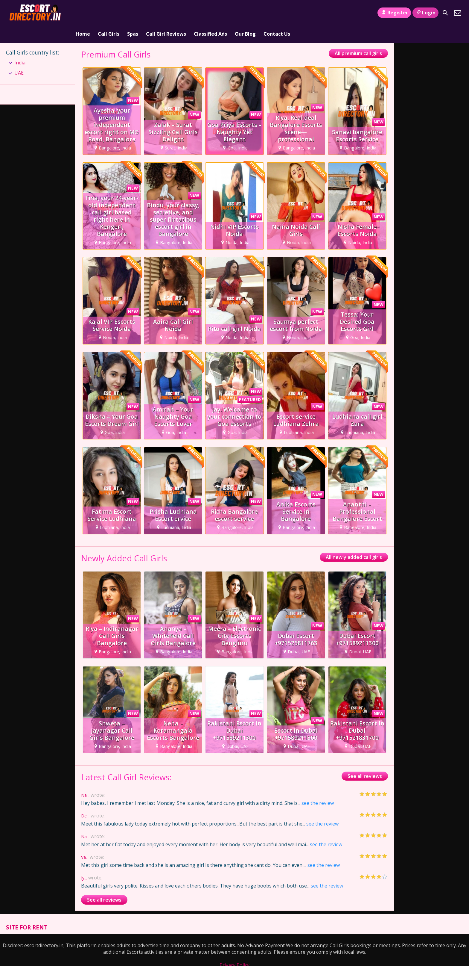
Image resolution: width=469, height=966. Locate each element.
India (19, 45)
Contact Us (277, 13)
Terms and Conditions (234, 954)
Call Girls (108, 13)
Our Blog (245, 13)
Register (394, 12)
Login (425, 12)
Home (83, 13)
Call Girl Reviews (166, 13)
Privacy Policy (234, 948)
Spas (132, 13)
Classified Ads (210, 13)
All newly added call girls (354, 540)
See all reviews (365, 759)
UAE (19, 55)
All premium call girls (358, 36)
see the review (318, 786)
